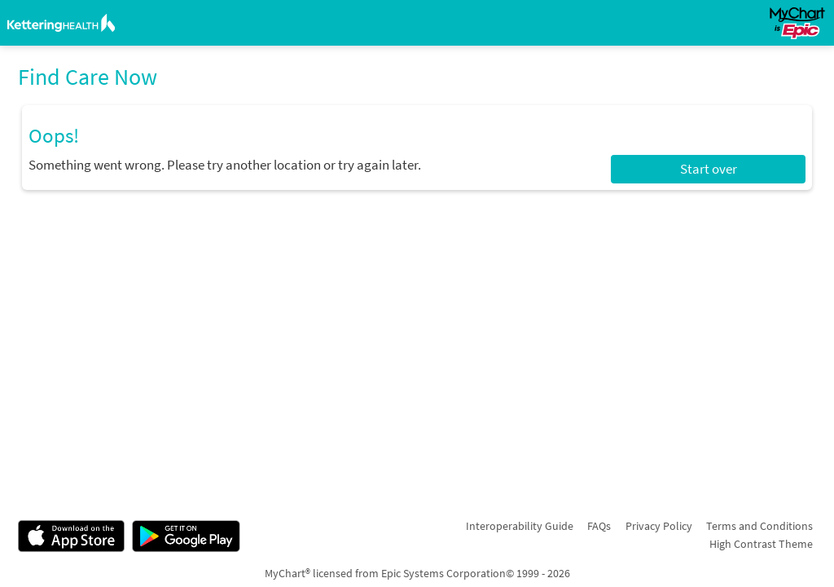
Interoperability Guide (519, 526)
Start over (708, 169)
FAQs (599, 526)
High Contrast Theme (761, 543)
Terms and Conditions (759, 526)
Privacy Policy (659, 526)
